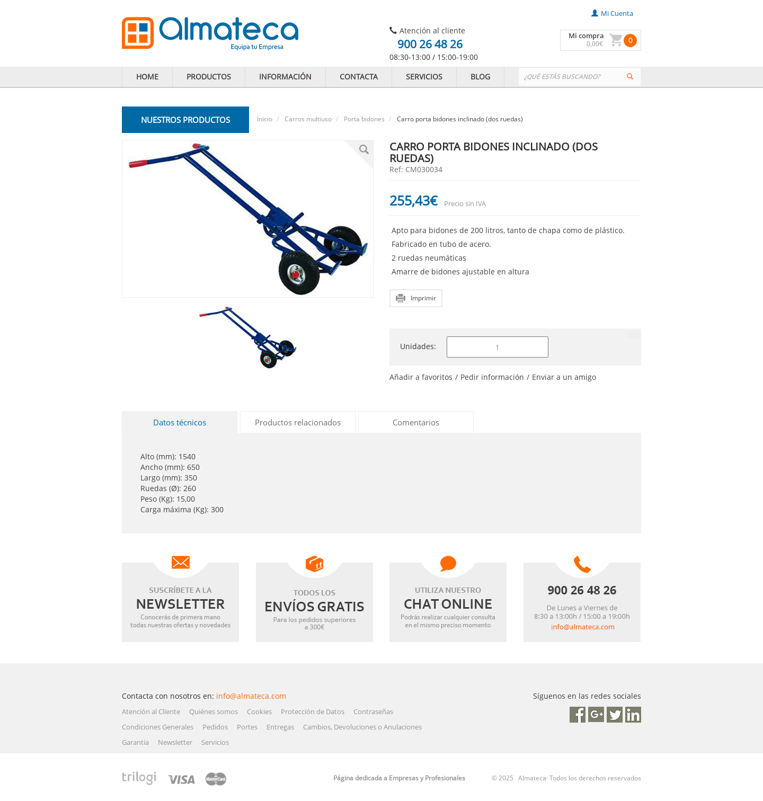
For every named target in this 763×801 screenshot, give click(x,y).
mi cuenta (612, 13)
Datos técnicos (179, 422)
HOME (147, 77)
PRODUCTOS (209, 77)
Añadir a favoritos (421, 377)
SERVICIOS (424, 77)
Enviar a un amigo (564, 377)
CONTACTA (359, 77)
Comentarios (416, 422)
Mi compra (586, 35)
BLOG (480, 77)
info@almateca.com (251, 696)
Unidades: (418, 346)
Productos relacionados (298, 422)
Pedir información (492, 377)
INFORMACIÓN (285, 77)
